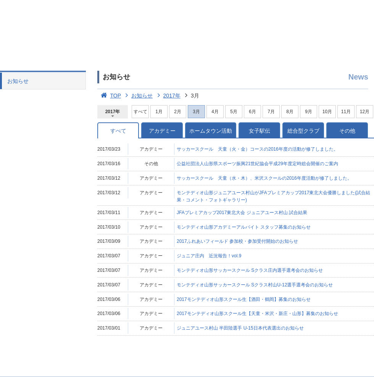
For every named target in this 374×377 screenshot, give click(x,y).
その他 (347, 131)
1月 (159, 111)
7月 (271, 111)
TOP (109, 96)
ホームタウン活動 (210, 131)
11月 (346, 111)
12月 (364, 111)
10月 (327, 111)
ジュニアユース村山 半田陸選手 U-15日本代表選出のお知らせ (240, 328)
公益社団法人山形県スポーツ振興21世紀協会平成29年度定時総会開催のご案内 (257, 163)
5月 (233, 111)
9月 (308, 111)
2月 (177, 111)
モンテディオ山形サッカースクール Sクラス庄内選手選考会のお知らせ (250, 270)
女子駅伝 (259, 131)
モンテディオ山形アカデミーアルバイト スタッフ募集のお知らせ (244, 227)
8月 (289, 111)
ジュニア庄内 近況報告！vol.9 (209, 255)
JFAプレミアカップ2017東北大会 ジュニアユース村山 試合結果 (242, 212)
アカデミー (162, 131)
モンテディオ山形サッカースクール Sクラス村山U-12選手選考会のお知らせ (255, 285)
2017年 (167, 96)
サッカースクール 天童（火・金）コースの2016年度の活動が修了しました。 (257, 149)
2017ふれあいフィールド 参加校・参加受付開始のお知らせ (237, 241)
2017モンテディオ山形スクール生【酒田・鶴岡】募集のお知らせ (244, 299)
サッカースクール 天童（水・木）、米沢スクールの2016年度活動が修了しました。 (264, 178)
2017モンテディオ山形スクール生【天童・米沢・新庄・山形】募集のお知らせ (257, 313)
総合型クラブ (303, 131)
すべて (140, 111)
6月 (252, 111)
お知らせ (18, 81)
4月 (215, 111)
